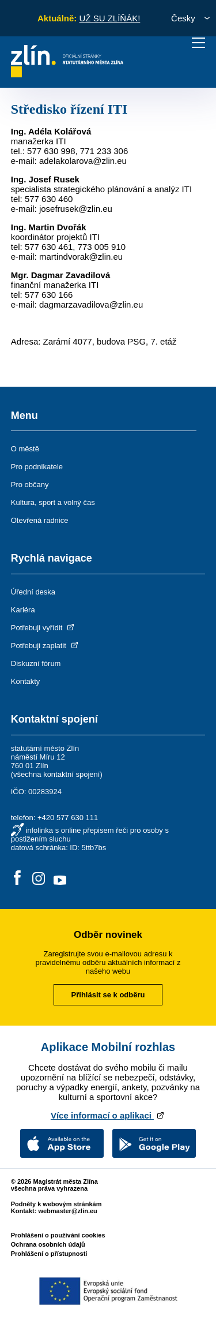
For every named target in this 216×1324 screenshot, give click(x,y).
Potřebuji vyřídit (43, 627)
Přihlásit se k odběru (108, 994)
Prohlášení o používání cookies (58, 1235)
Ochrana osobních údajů (48, 1244)
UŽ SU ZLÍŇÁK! (109, 18)
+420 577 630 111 (67, 817)
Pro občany (30, 484)
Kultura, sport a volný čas (53, 502)
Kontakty (25, 681)
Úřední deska (33, 592)
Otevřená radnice (40, 520)
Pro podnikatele (37, 466)
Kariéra (23, 609)
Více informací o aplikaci (108, 1115)
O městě (25, 448)
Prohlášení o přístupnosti (49, 1253)
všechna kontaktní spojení (56, 774)
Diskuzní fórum (36, 663)
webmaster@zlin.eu (67, 1210)
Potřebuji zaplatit (45, 645)
